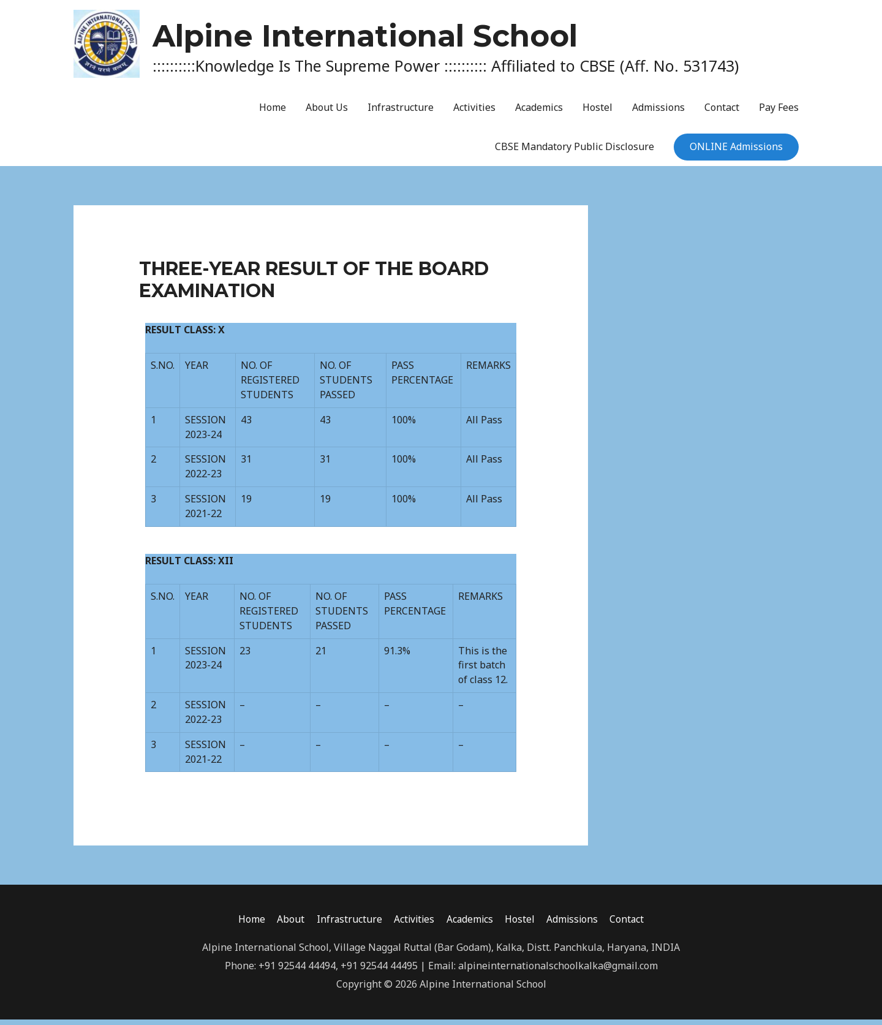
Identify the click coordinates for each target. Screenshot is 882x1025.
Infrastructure (401, 112)
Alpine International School (455, 35)
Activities (474, 112)
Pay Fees (779, 112)
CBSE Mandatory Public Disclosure (574, 152)
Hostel (597, 112)
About (287, 924)
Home (272, 112)
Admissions (658, 112)
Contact (721, 112)
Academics (539, 112)
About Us (327, 112)
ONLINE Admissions (736, 152)
